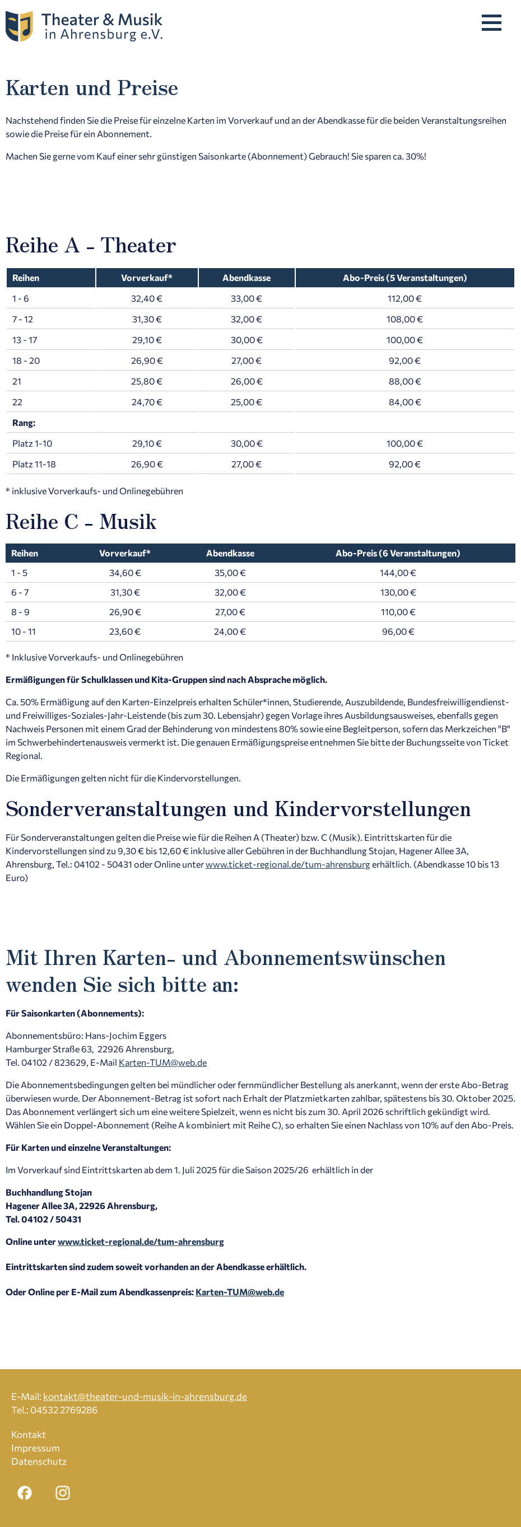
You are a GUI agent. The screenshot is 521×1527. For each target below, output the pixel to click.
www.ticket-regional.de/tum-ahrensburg (288, 864)
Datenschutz (39, 1461)
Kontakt (28, 1434)
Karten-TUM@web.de (163, 1062)
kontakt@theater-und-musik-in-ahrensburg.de (145, 1396)
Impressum (35, 1448)
